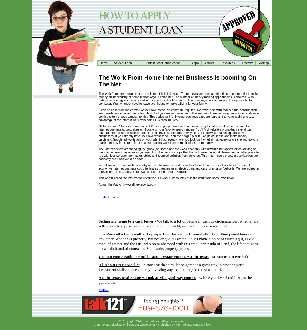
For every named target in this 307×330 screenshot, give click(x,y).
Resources (227, 63)
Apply (195, 63)
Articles (209, 63)
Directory (247, 63)
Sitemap (263, 63)
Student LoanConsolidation (162, 63)
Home (104, 63)
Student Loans (108, 197)
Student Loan (123, 63)
